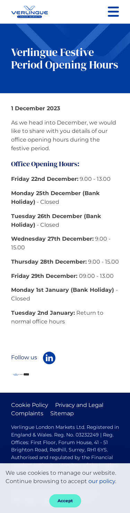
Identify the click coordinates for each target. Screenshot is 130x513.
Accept (65, 500)
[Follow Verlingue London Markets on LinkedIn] (49, 357)
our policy (101, 481)
